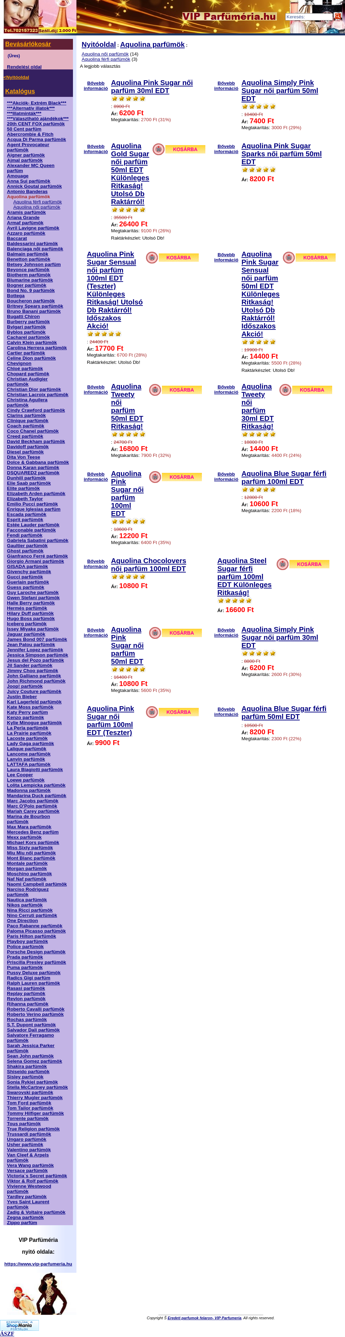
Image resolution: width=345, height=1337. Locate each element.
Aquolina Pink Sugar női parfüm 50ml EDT (127, 645)
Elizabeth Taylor (25, 498)
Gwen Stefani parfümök (33, 597)
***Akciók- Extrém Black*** (36, 103)
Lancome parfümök (28, 754)
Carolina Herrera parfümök (37, 347)
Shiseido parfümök (28, 1071)
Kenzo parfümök (25, 717)
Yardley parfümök (27, 1196)
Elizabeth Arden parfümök (36, 493)
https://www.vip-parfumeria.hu (38, 1264)
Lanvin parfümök (26, 759)
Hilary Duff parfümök (30, 613)
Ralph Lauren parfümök (33, 983)
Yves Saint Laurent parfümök (28, 1204)
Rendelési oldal (24, 66)
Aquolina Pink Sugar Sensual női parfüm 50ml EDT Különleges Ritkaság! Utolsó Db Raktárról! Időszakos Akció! (260, 294)
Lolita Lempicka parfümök (36, 785)
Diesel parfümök (25, 451)
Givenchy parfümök (29, 571)
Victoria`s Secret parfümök (37, 1175)
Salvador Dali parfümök (33, 1030)
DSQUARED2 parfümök (33, 472)
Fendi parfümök (24, 535)
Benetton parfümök (28, 259)
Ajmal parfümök (25, 160)
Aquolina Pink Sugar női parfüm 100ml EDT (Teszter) (110, 720)
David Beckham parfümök (36, 441)
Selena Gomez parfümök (34, 1061)
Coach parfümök (25, 425)
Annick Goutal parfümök (34, 186)
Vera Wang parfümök (30, 1165)
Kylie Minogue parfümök (34, 722)
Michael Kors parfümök (33, 842)
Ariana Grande (23, 217)
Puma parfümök (25, 967)
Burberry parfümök (28, 321)
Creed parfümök (25, 436)
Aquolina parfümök (152, 44)
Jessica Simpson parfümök (37, 655)
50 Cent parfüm (24, 129)
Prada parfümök (25, 957)
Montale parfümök (27, 863)
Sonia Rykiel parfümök (32, 1082)
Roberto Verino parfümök (35, 1014)
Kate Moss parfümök (30, 707)
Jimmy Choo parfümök (32, 670)
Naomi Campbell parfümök (37, 884)
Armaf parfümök (25, 222)
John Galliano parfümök (34, 675)
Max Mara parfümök (29, 826)
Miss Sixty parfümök (30, 847)
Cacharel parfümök (28, 337)
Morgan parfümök (27, 868)
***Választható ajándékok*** (38, 118)
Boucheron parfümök (31, 300)
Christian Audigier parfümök (27, 381)
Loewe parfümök (25, 780)
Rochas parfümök (27, 1019)
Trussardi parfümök (29, 1134)
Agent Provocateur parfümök (28, 147)
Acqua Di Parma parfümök (36, 139)
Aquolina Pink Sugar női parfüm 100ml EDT (127, 493)
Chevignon (19, 363)
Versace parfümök (27, 1170)
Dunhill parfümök (26, 478)
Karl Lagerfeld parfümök (34, 701)
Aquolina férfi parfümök (37, 201)
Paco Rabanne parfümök (34, 925)
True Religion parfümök (33, 1128)
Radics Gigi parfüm (28, 977)
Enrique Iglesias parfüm (33, 509)
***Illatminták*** (24, 113)
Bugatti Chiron (23, 316)
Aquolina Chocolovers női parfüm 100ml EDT (148, 565)
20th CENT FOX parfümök (36, 123)
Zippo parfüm (22, 1222)
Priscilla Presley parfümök (36, 962)
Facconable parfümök (31, 530)
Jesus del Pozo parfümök (35, 660)
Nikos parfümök (25, 905)
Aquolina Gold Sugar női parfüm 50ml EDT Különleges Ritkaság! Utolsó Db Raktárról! (130, 174)
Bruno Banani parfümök (34, 311)
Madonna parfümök (28, 790)
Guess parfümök (25, 587)
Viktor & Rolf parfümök (32, 1181)
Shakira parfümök (27, 1066)
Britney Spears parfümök (35, 306)
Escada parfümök (26, 514)
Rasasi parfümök (26, 988)
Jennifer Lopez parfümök (35, 649)
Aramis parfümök (26, 212)
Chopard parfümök (28, 373)
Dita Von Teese (23, 457)
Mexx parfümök (24, 837)
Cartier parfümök (26, 353)
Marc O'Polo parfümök (32, 806)
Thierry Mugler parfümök (35, 1097)
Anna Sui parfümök (28, 181)
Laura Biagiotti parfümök (35, 769)
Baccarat (17, 238)
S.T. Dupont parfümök (31, 1024)
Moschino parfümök (29, 873)
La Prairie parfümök (29, 733)
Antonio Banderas (27, 191)
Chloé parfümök (25, 368)
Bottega (16, 295)
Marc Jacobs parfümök (32, 800)
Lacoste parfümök (27, 738)
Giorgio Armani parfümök (35, 561)
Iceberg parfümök (27, 623)
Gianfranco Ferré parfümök (37, 556)
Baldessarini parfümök (32, 243)
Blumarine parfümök (30, 280)
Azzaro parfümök (26, 233)
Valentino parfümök (29, 1149)
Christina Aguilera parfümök (27, 402)
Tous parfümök (24, 1123)
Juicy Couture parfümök (34, 691)
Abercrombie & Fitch (30, 134)
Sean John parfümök (30, 1056)
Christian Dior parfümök (34, 389)
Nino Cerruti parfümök (32, 915)
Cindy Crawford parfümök (36, 410)
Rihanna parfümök (27, 1003)
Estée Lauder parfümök (33, 524)
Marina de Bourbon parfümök (28, 819)
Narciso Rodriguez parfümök (28, 892)
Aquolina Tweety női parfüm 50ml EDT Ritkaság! (127, 406)
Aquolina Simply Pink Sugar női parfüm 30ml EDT (279, 637)
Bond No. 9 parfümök (31, 290)
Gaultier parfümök (27, 545)
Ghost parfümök (25, 550)
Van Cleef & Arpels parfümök (28, 1157)
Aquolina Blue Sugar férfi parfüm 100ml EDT (284, 477)
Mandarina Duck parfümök (36, 795)
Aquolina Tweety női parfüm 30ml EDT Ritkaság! (257, 406)
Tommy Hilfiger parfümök (35, 1113)
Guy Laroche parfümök (33, 592)
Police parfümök (25, 946)
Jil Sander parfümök (29, 665)
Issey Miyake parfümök (33, 629)
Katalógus (20, 91)
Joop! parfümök (25, 686)
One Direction (22, 920)
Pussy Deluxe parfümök (33, 972)
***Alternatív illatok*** (31, 108)
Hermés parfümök (27, 608)
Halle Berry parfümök (31, 602)
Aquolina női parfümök (36, 207)
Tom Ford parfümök (29, 1102)
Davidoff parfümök (28, 446)
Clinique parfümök (27, 420)
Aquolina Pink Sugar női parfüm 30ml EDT (152, 86)
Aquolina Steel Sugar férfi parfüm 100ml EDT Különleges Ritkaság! (244, 576)
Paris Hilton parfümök (31, 936)
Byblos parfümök (26, 332)
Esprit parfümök (25, 519)
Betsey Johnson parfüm (34, 264)
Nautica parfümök (27, 899)
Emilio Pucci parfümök (32, 504)
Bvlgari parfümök (26, 326)
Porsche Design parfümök (36, 951)
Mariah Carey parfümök (33, 811)
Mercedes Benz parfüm (33, 832)
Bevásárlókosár (28, 44)
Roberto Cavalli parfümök (35, 1009)
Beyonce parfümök (28, 269)
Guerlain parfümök (28, 582)
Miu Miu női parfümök (31, 852)
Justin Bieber (22, 696)
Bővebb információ (96, 84)
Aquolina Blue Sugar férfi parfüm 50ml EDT (284, 712)
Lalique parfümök (26, 748)
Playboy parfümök (27, 941)
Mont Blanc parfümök (31, 858)
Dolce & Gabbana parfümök (38, 462)
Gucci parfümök (25, 576)
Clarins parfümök (26, 415)
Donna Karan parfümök (33, 467)
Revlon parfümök (26, 998)
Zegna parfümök (25, 1217)
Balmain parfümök (27, 254)
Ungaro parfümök (26, 1139)
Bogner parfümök (26, 285)
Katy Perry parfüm (27, 712)
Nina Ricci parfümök (29, 910)
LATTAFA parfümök (28, 764)
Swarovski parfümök (30, 1092)
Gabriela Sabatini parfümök (37, 540)
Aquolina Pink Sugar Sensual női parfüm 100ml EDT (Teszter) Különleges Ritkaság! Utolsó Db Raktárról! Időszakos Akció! (115, 290)
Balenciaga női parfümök (35, 248)
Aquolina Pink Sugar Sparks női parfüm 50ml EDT (281, 154)
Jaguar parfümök (26, 634)
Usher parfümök (25, 1144)
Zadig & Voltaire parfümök (36, 1212)
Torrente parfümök (28, 1118)
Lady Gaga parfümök (30, 743)
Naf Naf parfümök (26, 878)
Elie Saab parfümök (29, 483)
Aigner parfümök (26, 155)
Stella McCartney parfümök (37, 1087)
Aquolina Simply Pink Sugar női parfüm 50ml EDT (279, 90)
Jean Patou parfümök (31, 644)
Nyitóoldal (99, 44)
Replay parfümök (26, 993)
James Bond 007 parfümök (37, 639)
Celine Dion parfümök (31, 358)
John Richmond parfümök (36, 681)
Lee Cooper (20, 774)
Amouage (17, 175)
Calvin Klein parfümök (32, 342)
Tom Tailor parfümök (30, 1108)
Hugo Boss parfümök (31, 618)
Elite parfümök (23, 488)
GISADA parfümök (27, 566)
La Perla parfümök (27, 727)
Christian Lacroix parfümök (37, 394)
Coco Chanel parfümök (33, 431)
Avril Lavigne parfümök (33, 228)
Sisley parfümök (25, 1076)
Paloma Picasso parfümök (36, 931)
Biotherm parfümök (28, 274)
